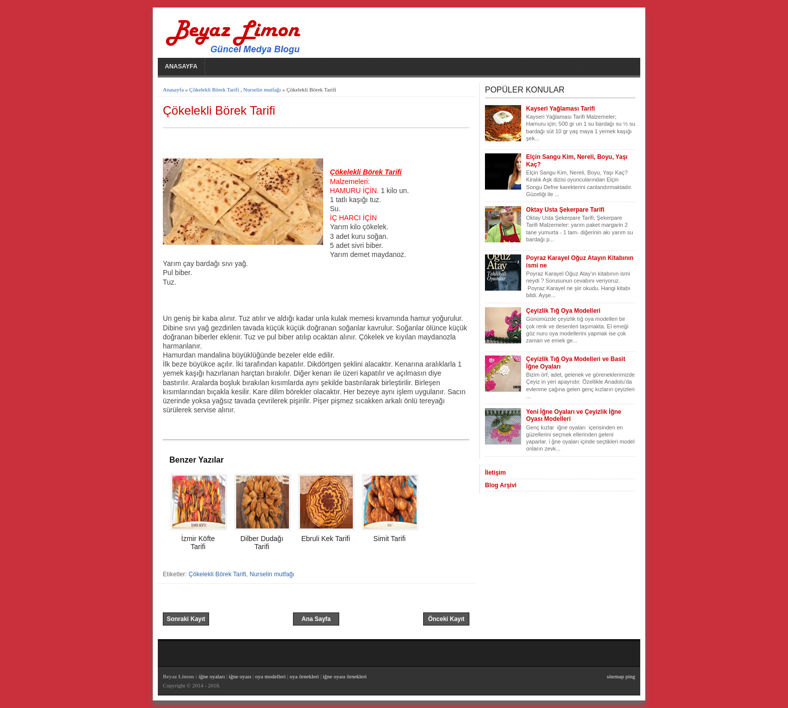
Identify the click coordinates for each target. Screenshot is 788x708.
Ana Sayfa (316, 619)
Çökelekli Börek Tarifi (214, 89)
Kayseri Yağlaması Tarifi (560, 108)
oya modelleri (270, 676)
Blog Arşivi (501, 485)
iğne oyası (241, 676)
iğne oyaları (212, 676)
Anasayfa (181, 66)
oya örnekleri (304, 676)
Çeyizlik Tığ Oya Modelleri (563, 310)
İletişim (495, 472)
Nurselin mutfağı (262, 89)
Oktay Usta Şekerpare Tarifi (565, 209)
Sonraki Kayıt (186, 619)
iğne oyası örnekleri (344, 676)
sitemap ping (621, 676)
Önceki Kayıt (446, 619)
